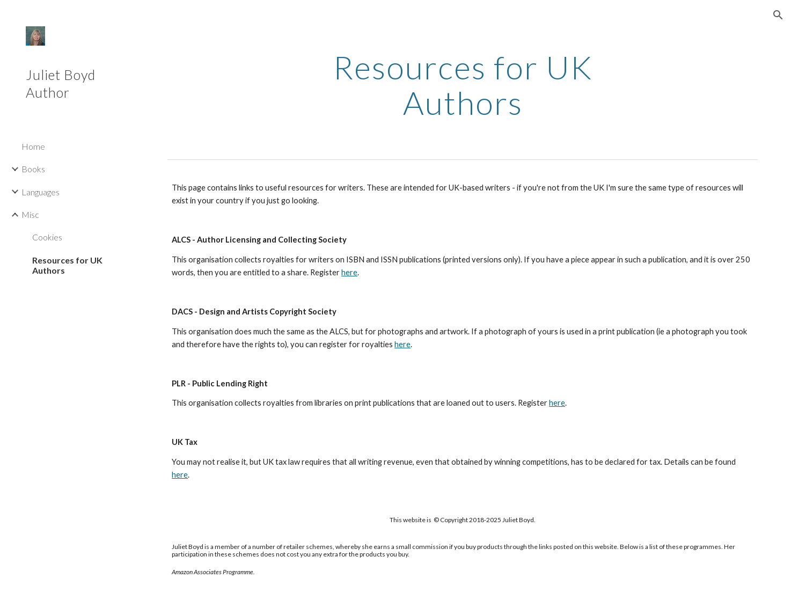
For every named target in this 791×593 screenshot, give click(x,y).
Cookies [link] (47, 237)
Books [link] (33, 169)
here (349, 272)
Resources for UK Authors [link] (67, 265)
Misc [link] (30, 214)
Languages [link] (40, 192)
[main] (462, 85)
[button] (778, 15)
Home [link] (33, 146)
